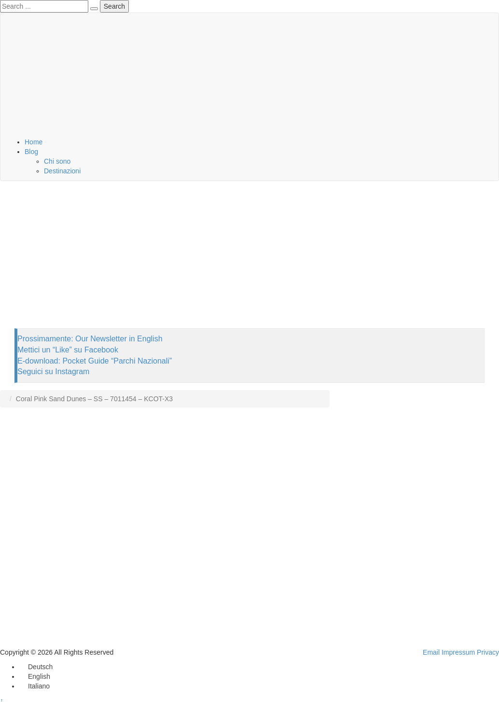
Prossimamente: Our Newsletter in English (90, 339)
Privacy (488, 652)
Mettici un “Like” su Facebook (67, 350)
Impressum (458, 652)
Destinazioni (62, 171)
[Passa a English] (34, 676)
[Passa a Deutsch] (36, 667)
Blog (31, 151)
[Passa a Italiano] (34, 686)
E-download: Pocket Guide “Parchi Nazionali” (94, 361)
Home (33, 142)
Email (431, 652)
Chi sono (57, 161)
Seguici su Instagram (53, 371)
